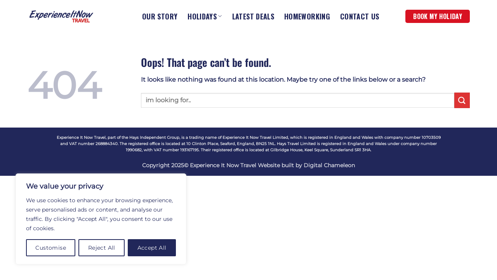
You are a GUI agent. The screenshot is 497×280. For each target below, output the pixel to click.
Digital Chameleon (329, 165)
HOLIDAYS (205, 16)
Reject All (101, 247)
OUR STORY (159, 16)
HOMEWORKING (307, 16)
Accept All (152, 247)
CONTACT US (359, 16)
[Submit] (462, 100)
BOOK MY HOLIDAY (437, 16)
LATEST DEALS (253, 16)
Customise (50, 247)
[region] (101, 218)
